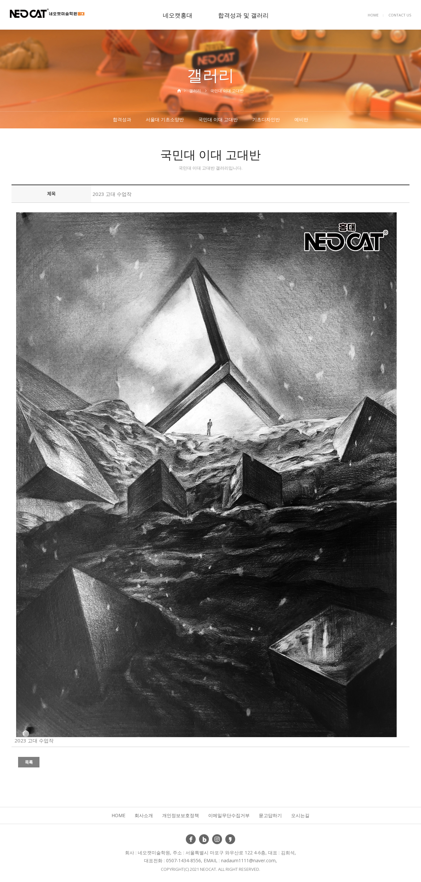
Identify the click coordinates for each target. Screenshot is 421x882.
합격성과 (122, 119)
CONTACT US (399, 15)
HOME (373, 15)
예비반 (301, 119)
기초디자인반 (266, 119)
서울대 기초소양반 (165, 119)
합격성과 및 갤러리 (243, 15)
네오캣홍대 (177, 15)
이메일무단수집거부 (229, 815)
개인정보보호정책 (180, 815)
